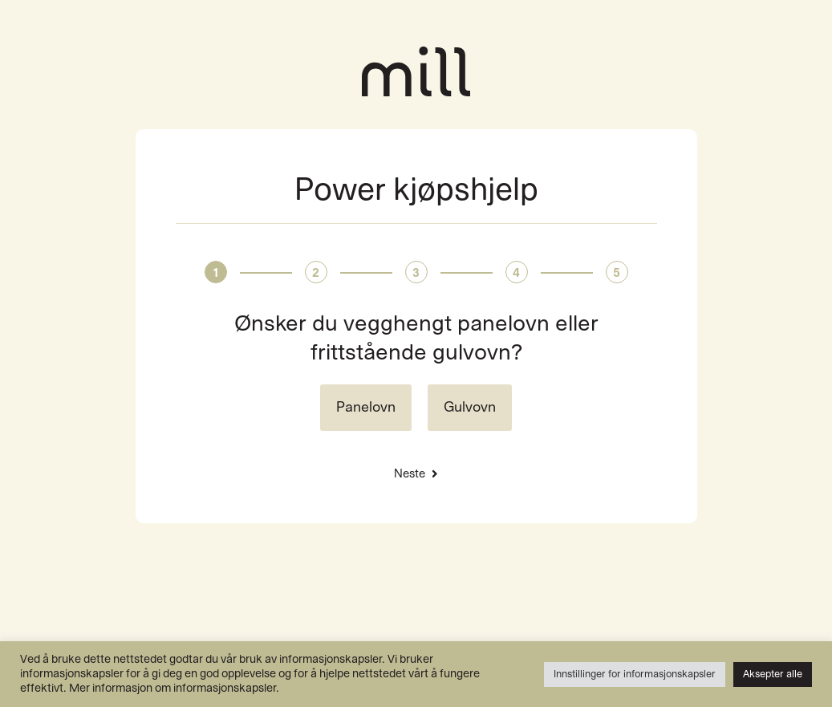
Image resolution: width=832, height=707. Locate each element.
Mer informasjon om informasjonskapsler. (174, 688)
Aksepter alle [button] (772, 674)
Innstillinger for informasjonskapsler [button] (635, 674)
